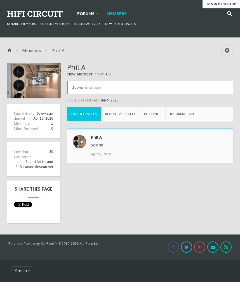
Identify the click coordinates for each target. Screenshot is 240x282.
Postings (152, 114)
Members (117, 13)
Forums (86, 13)
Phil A (96, 137)
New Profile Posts (120, 24)
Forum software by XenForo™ (54, 243)
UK (51, 152)
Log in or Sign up (221, 4)
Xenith (20, 270)
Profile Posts (84, 114)
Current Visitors (54, 24)
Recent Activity (87, 24)
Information (182, 114)
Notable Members (21, 24)
